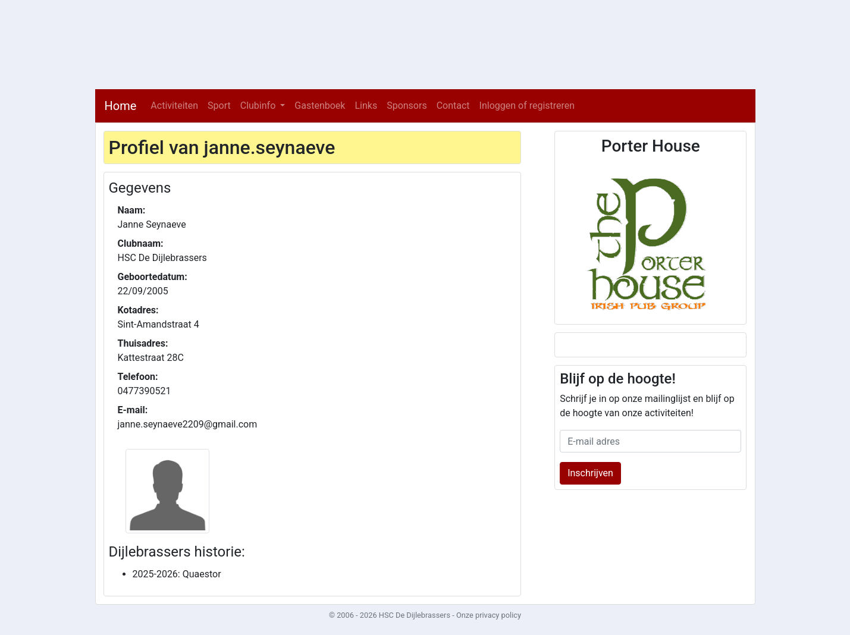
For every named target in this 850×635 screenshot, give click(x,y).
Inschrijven (590, 473)
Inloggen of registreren (527, 105)
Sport (219, 105)
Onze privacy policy (488, 615)
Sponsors (407, 105)
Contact (453, 105)
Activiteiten (174, 105)
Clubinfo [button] (259, 105)
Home (121, 106)
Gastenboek (319, 105)
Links (366, 105)
